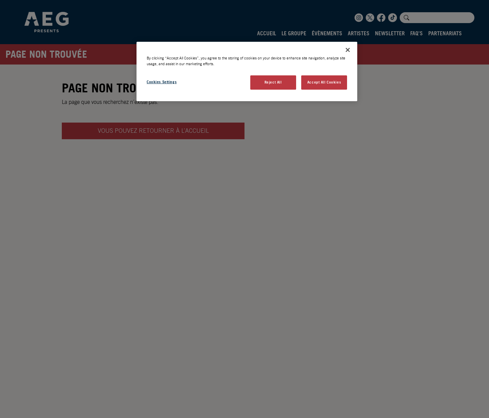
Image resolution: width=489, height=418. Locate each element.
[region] (247, 71)
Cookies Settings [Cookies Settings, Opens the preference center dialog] (162, 81)
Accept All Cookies (324, 82)
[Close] (347, 49)
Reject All (273, 82)
